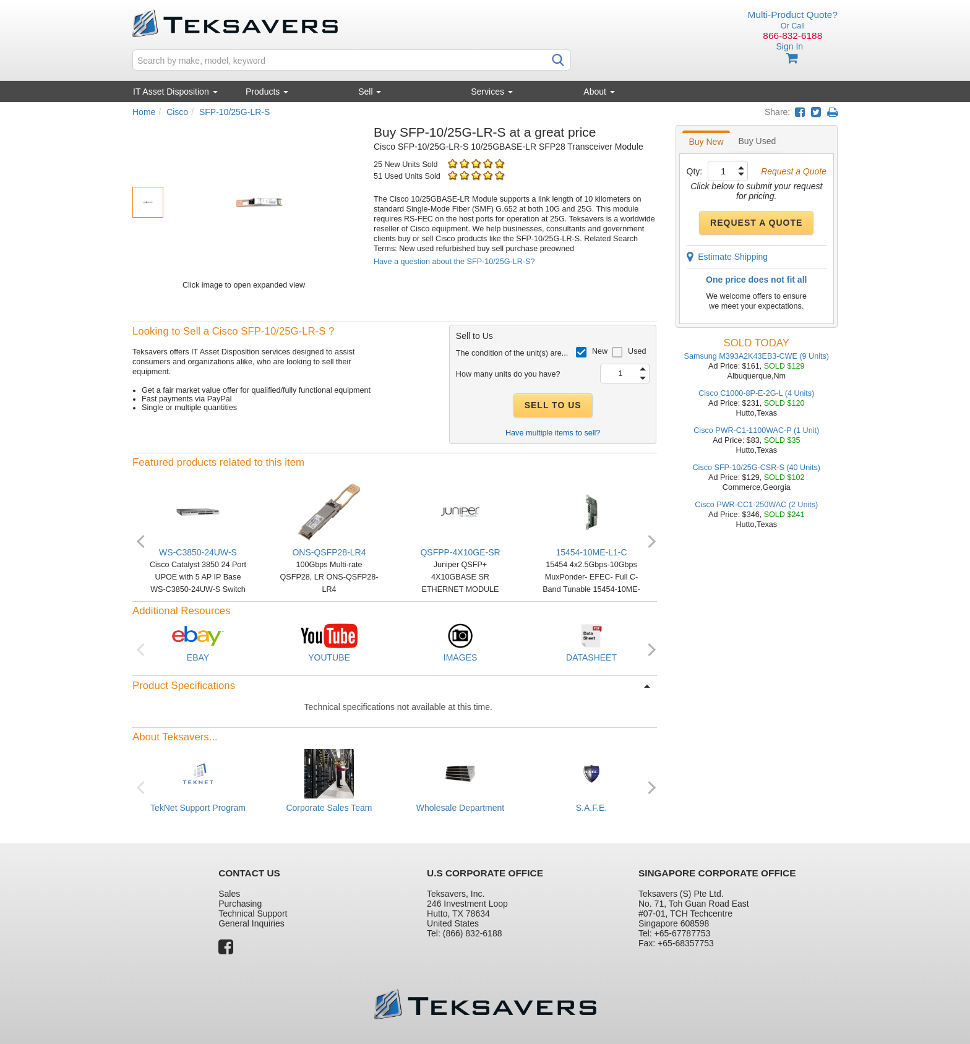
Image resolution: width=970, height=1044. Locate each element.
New (599, 351)
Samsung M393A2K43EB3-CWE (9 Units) (756, 356)
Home (143, 112)
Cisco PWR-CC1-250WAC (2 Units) (756, 504)
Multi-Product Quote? (793, 14)
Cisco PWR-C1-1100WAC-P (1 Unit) (756, 430)
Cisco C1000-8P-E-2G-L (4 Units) (756, 393)
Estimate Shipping (727, 257)
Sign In (789, 46)
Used (637, 351)
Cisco (177, 112)
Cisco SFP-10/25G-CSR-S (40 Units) (756, 467)
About (598, 91)
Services (492, 91)
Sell (369, 91)
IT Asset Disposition (175, 91)
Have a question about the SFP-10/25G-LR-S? (454, 261)
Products (267, 91)
